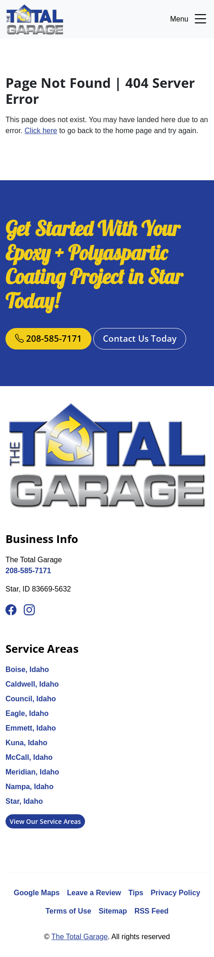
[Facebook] (10, 610)
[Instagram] (29, 610)
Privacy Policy (175, 893)
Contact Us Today (140, 338)
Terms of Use (68, 911)
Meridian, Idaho (32, 772)
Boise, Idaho (27, 669)
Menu (189, 19)
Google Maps (36, 893)
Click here (41, 130)
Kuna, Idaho (26, 743)
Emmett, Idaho (30, 728)
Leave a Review (94, 893)
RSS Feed (151, 911)
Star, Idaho (24, 801)
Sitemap (113, 911)
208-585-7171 (48, 338)
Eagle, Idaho (26, 713)
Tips (136, 893)
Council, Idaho (30, 699)
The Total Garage (79, 937)
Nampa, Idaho (29, 786)
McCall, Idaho (29, 757)
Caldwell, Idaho (32, 684)
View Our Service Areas (45, 821)
